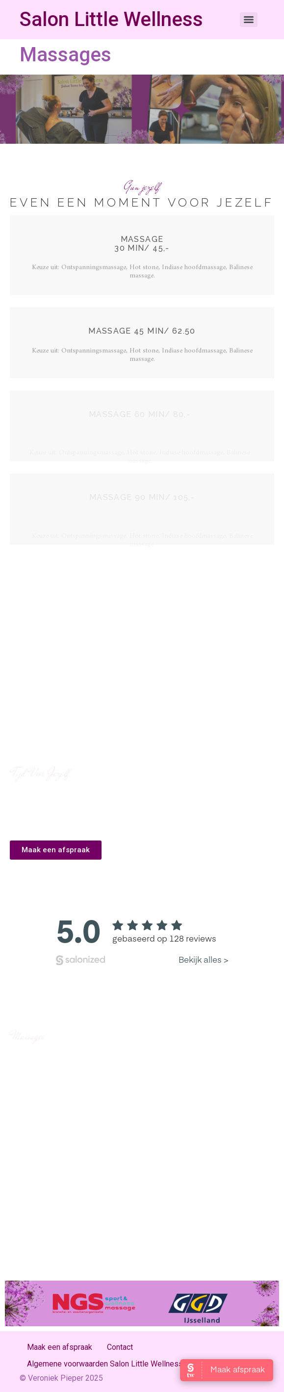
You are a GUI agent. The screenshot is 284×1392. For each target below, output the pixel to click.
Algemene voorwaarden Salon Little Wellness (105, 1363)
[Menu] (249, 19)
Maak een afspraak (59, 1347)
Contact (120, 1347)
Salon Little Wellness (111, 19)
